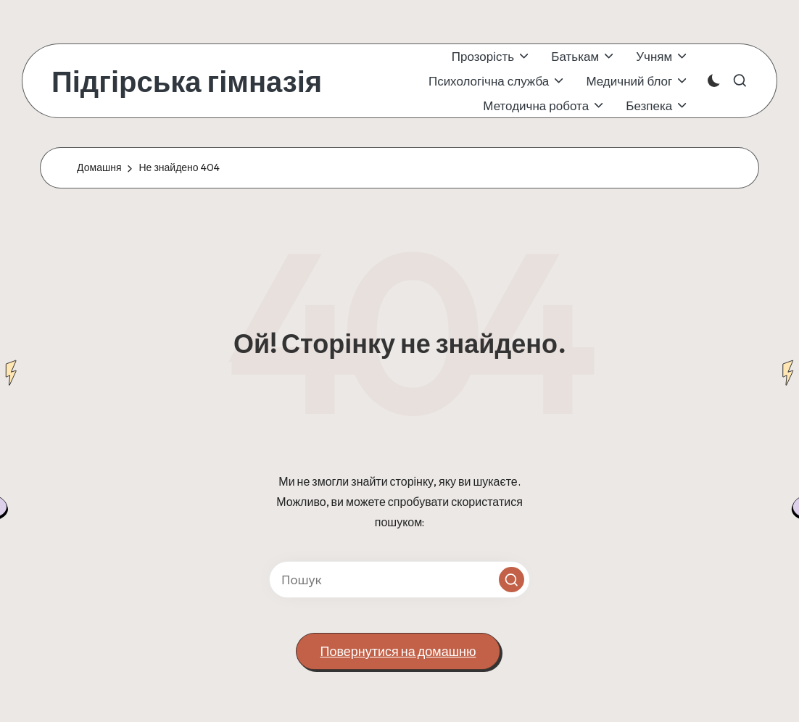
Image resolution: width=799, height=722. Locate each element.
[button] (511, 579)
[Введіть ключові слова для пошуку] (399, 579)
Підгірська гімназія (186, 81)
